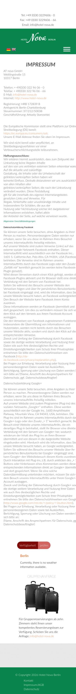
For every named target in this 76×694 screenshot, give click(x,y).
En (14, 49)
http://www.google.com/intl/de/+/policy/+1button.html (38, 502)
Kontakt (28, 680)
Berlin (24, 556)
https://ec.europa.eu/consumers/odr (26, 133)
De (9, 49)
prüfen (44, 545)
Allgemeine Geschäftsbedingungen (20, 221)
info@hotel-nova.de (38, 24)
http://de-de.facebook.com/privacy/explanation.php (29, 357)
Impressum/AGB (34, 684)
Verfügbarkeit (27, 545)
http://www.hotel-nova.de (30, 98)
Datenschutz (31, 689)
